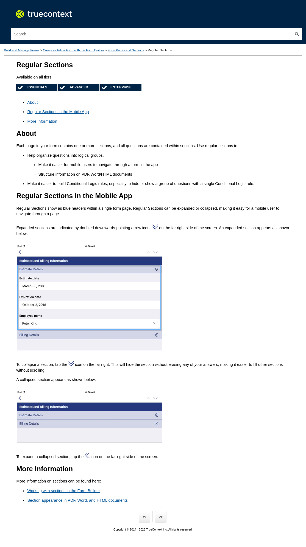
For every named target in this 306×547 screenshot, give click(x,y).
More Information (42, 121)
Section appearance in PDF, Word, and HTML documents (77, 500)
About (32, 102)
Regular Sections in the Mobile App (58, 112)
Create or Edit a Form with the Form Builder (73, 50)
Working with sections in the (63, 491)
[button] (297, 34)
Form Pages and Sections (126, 50)
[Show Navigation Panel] (299, 9)
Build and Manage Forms (21, 50)
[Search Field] (156, 34)
